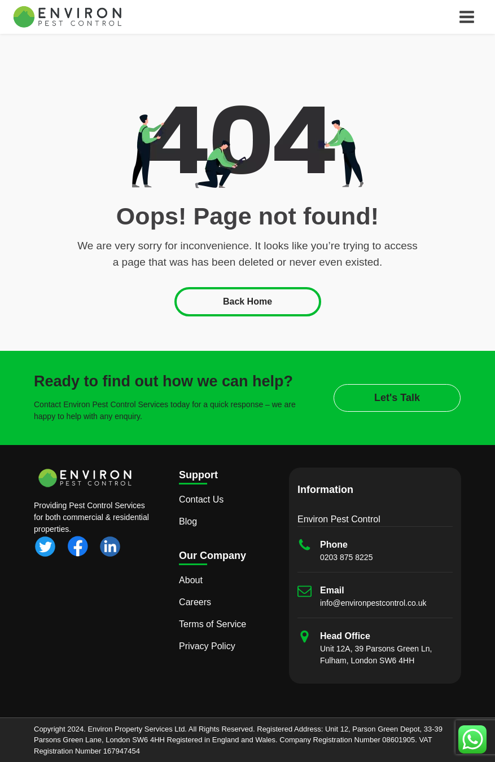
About (191, 580)
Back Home (247, 301)
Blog (188, 521)
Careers (195, 602)
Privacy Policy (207, 646)
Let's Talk (397, 397)
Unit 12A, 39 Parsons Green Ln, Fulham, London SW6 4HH (376, 654)
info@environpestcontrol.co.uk (373, 602)
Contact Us (201, 499)
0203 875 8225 (346, 557)
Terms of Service (212, 624)
